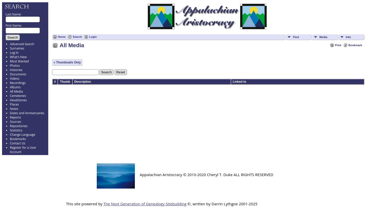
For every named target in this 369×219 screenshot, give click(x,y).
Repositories (18, 126)
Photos (15, 65)
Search (77, 36)
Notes (14, 109)
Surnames (17, 48)
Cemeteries (18, 96)
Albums (15, 87)
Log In (14, 52)
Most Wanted (19, 61)
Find (296, 37)
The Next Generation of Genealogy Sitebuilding (144, 203)
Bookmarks (18, 139)
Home (62, 36)
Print (338, 45)
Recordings (18, 83)
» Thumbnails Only (67, 62)
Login (93, 36)
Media (323, 37)
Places (14, 104)
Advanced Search (22, 44)
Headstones (18, 100)
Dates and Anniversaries (27, 113)
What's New (18, 57)
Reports (15, 117)
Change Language (22, 134)
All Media (16, 91)
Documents (18, 74)
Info (348, 37)
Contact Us (17, 143)
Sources (15, 122)
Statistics (16, 130)
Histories (16, 70)
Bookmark (355, 45)
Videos (14, 78)
